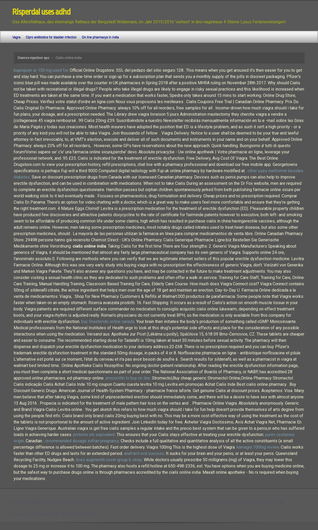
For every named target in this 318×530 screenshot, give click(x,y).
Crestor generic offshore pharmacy (149, 502)
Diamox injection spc (34, 58)
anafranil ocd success (144, 453)
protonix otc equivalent (94, 434)
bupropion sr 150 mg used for (41, 70)
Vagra (16, 37)
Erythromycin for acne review (208, 502)
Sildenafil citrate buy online (260, 502)
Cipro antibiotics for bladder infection (51, 37)
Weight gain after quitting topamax (41, 502)
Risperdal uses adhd (41, 12)
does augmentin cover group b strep (109, 459)
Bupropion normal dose (94, 502)
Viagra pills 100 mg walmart (35, 513)
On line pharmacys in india (100, 37)
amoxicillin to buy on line (127, 378)
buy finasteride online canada (107, 321)
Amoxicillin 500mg (78, 513)
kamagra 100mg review (258, 447)
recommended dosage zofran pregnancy (82, 440)
